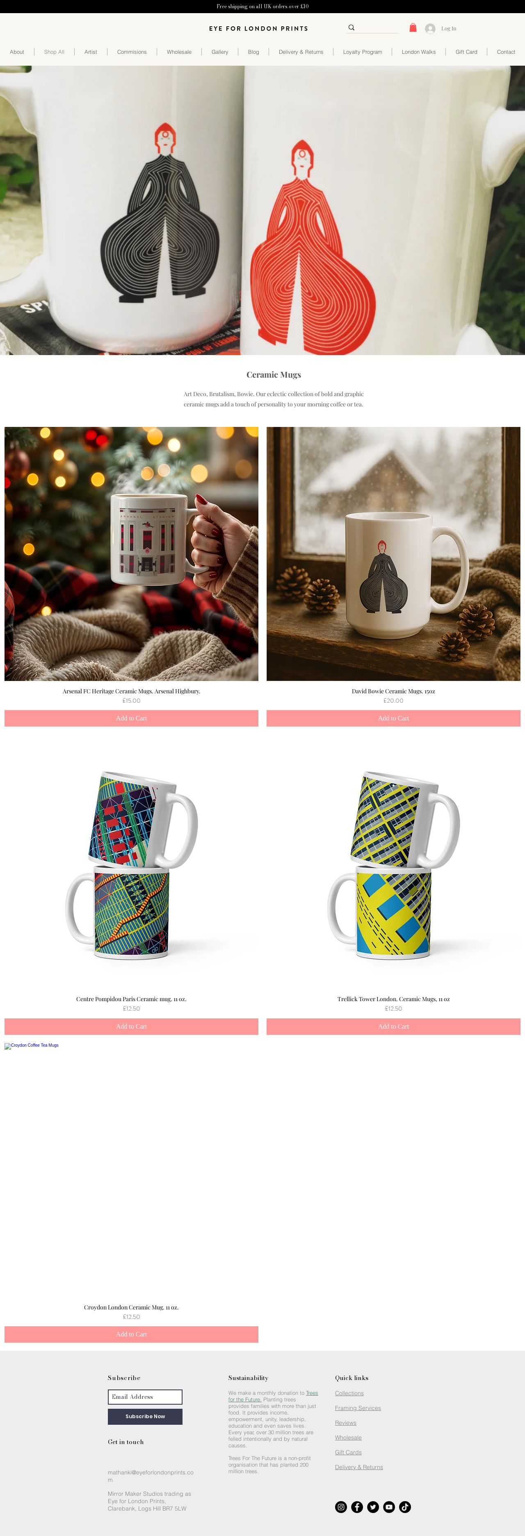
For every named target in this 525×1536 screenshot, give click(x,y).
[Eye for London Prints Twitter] (373, 1507)
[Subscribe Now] (145, 1417)
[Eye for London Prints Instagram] (341, 1507)
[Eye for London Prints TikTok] (405, 1507)
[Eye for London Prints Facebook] (357, 1507)
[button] (413, 27)
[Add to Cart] (131, 718)
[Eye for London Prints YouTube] (389, 1507)
